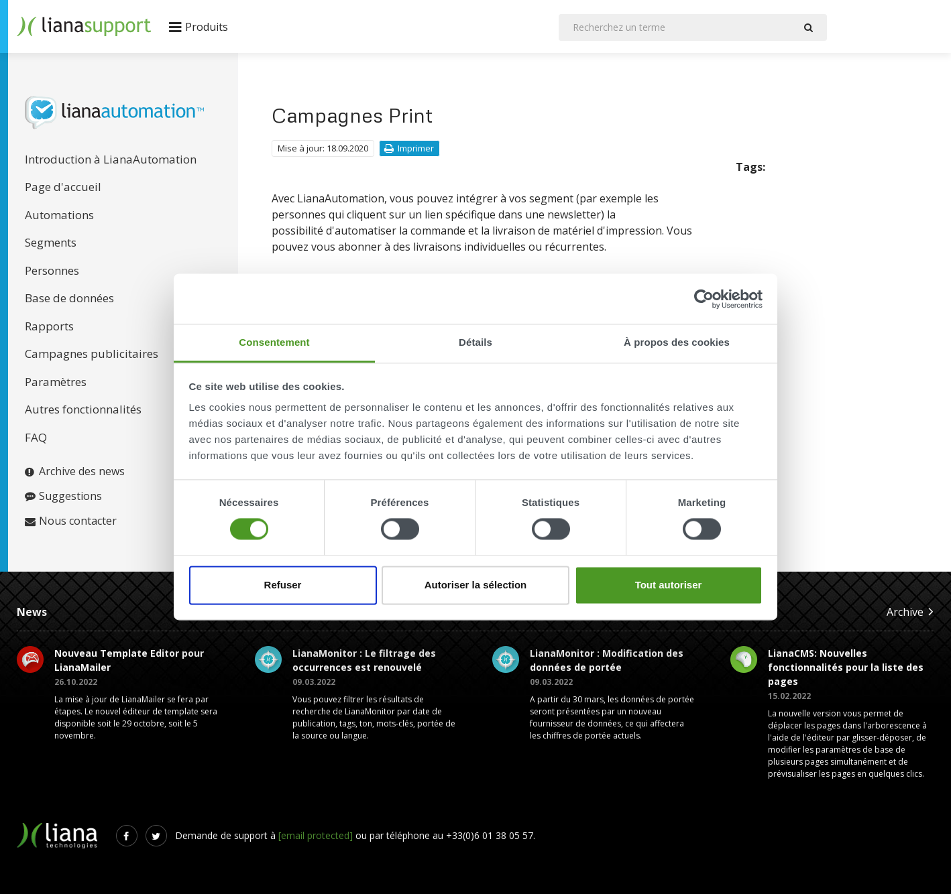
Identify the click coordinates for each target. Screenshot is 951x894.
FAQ (36, 437)
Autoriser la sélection (476, 584)
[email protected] (315, 835)
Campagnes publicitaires (91, 353)
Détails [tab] (475, 342)
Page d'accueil (63, 186)
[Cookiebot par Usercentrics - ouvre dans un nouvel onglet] (704, 299)
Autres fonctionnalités (83, 409)
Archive (910, 611)
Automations (59, 214)
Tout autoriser (668, 584)
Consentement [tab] (274, 342)
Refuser (283, 584)
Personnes (52, 270)
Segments (50, 242)
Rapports (49, 326)
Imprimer (408, 148)
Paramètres (56, 381)
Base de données (69, 298)
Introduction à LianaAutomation (111, 159)
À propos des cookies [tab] (677, 342)
